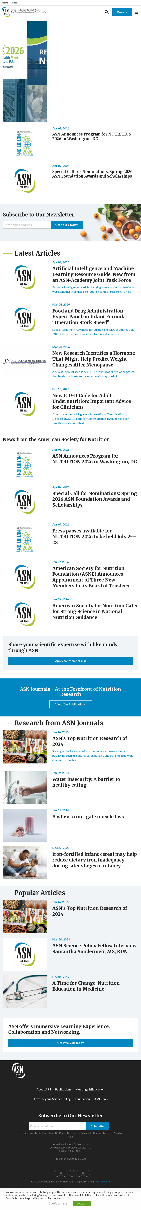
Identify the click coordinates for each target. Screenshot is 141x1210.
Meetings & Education (90, 1089)
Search (106, 12)
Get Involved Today (70, 1042)
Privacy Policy (89, 1133)
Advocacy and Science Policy (52, 1099)
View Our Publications (70, 704)
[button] (57, 1173)
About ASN (44, 1089)
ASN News (101, 1099)
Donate (122, 12)
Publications (63, 1089)
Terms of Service (113, 1133)
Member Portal (9, 2)
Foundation (82, 1099)
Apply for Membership (70, 660)
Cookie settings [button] (58, 1203)
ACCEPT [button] (82, 1203)
